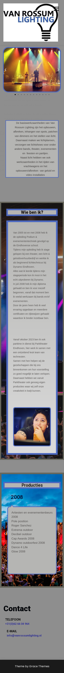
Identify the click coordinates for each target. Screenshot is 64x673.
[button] (15, 94)
